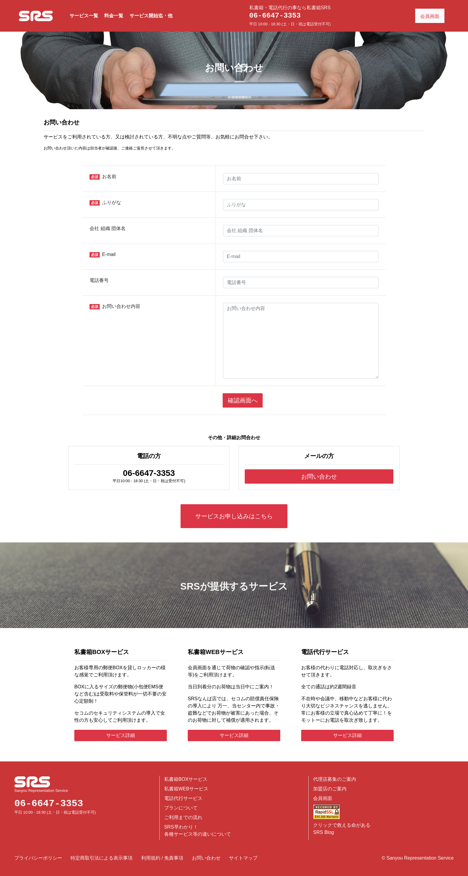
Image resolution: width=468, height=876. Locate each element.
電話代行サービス (183, 798)
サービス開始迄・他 (151, 15)
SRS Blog (323, 832)
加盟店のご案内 (330, 788)
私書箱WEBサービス (186, 788)
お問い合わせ (319, 476)
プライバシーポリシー (38, 857)
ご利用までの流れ (183, 817)
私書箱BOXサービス (186, 779)
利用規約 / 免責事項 (162, 857)
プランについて (181, 807)
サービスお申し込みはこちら (234, 516)
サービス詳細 (120, 735)
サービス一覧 (84, 15)
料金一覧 (113, 15)
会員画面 (322, 798)
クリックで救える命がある (341, 825)
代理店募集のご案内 (334, 779)
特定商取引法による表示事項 (101, 857)
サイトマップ (243, 857)
